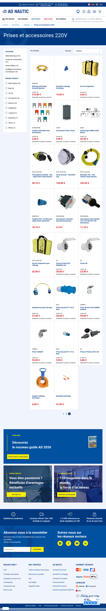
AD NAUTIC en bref (59, 570)
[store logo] (15, 11)
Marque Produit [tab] (12, 79)
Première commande (11, 574)
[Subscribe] (37, 549)
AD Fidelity (32, 582)
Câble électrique (13, 56)
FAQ (5, 570)
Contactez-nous (9, 586)
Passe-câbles (12, 66)
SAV (30, 578)
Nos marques (20, 19)
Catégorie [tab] (9, 52)
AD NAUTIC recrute (60, 586)
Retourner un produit (36, 574)
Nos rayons (8, 19)
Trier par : (68, 51)
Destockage (31, 19)
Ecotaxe (78, 606)
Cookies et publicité (67, 606)
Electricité (15, 25)
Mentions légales (30, 606)
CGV (40, 606)
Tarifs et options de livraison (39, 570)
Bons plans (42, 19)
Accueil (5, 25)
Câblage (27, 25)
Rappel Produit (34, 586)
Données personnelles (51, 606)
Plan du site (8, 590)
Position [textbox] (79, 51)
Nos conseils (52, 19)
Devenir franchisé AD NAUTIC (63, 590)
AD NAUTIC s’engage (60, 574)
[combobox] (87, 18)
